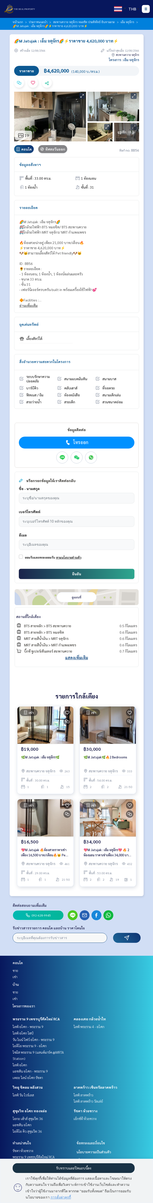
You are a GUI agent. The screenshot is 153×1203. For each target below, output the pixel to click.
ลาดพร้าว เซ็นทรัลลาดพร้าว (95, 1087)
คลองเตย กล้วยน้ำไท (90, 1019)
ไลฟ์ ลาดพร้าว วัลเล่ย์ (88, 1101)
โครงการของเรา (24, 1006)
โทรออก (76, 442)
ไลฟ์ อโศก (20, 1065)
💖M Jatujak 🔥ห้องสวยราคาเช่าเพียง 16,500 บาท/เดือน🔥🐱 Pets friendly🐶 (45, 852)
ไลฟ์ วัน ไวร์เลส (23, 1095)
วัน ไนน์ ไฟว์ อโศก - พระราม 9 (34, 1039)
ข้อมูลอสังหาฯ (30, 164)
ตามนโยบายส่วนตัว (68, 557)
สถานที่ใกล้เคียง (28, 616)
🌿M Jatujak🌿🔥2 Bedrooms (105, 757)
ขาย (15, 970)
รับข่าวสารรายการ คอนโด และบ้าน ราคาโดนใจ (49, 928)
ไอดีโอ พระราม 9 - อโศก (30, 1045)
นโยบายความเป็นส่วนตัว (94, 1152)
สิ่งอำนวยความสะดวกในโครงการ (44, 361)
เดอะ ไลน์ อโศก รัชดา (28, 1077)
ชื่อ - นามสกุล (29, 488)
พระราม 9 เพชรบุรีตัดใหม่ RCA (36, 1019)
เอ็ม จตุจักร (127, 22)
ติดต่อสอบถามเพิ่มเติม (30, 905)
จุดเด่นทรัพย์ (29, 324)
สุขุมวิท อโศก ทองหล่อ (30, 1111)
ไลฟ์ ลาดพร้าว (83, 1095)
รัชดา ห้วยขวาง (85, 1111)
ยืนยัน (76, 574)
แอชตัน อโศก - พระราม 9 (30, 1071)
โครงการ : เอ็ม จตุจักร (124, 59)
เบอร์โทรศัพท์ (29, 511)
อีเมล (23, 535)
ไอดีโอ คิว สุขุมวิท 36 (27, 1131)
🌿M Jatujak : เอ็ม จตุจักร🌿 (40, 757)
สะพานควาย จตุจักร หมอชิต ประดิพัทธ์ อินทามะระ (84, 22)
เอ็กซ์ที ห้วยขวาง (85, 1118)
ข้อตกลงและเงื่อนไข (91, 1143)
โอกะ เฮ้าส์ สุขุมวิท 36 (28, 1118)
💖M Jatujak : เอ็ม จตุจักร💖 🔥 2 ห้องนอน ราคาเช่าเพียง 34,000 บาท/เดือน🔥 (108, 852)
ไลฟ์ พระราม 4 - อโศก (89, 1026)
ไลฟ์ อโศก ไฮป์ (23, 1033)
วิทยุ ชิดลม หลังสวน (28, 1087)
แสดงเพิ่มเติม (76, 657)
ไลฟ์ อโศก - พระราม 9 (28, 1026)
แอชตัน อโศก (22, 1124)
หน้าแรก (18, 22)
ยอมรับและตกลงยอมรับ (40, 557)
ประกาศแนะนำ (38, 22)
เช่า (15, 976)
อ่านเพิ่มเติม (28, 305)
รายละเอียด (28, 207)
